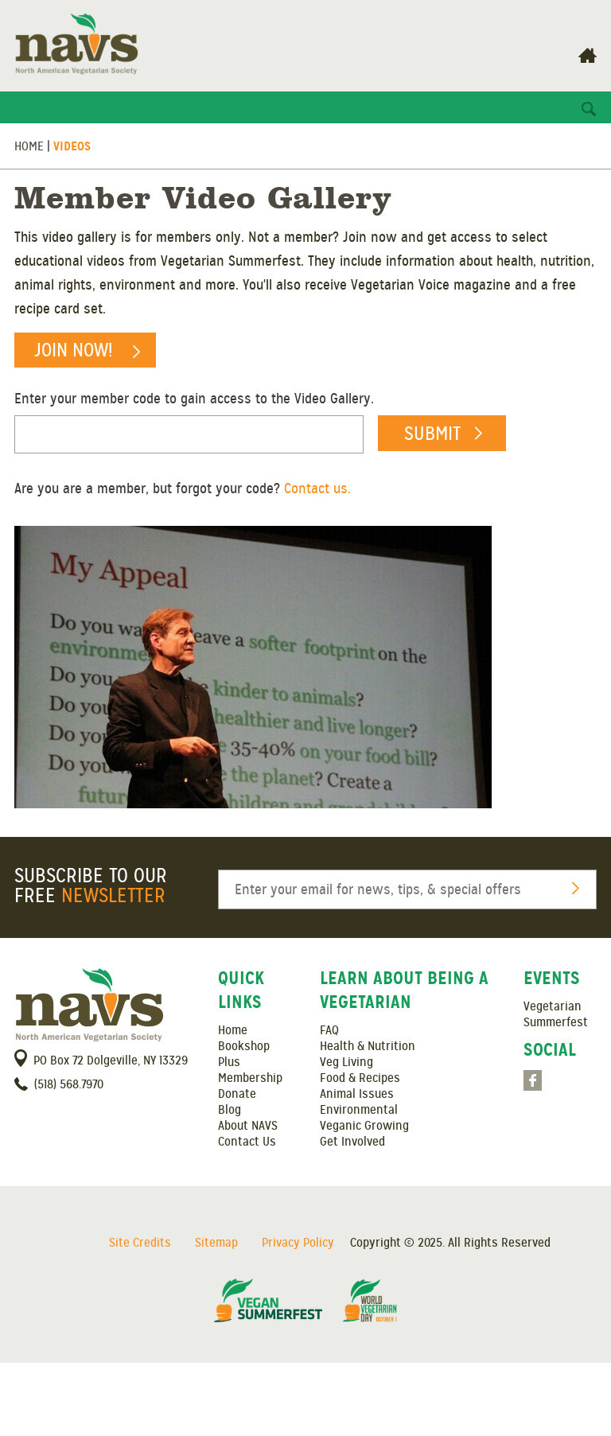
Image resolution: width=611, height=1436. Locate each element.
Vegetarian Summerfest (555, 1014)
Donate (237, 1094)
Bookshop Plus (244, 1054)
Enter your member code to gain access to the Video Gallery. (194, 398)
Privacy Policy (298, 1243)
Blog (229, 1110)
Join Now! (73, 350)
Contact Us (247, 1142)
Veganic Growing (364, 1126)
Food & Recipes (360, 1078)
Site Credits (140, 1243)
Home (29, 146)
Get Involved (352, 1142)
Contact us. (317, 488)
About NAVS (248, 1126)
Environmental (359, 1110)
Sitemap (216, 1243)
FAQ (329, 1030)
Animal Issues (357, 1094)
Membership (250, 1078)
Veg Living (346, 1062)
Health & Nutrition (367, 1046)
